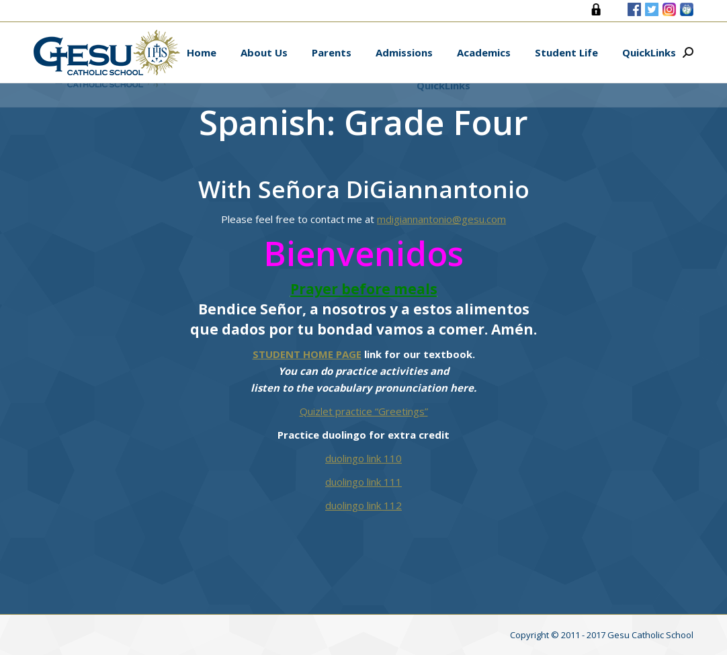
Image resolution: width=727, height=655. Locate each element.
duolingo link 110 (363, 458)
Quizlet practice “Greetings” (364, 411)
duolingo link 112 (363, 505)
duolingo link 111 (363, 481)
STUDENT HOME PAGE (307, 354)
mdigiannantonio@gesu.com (441, 219)
